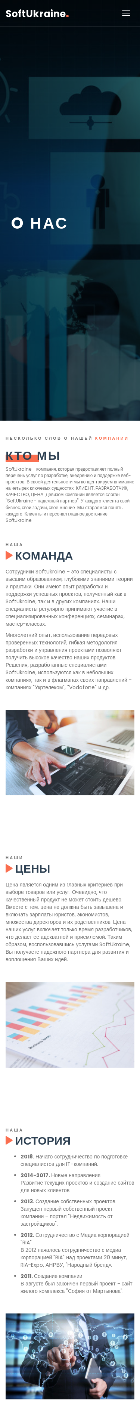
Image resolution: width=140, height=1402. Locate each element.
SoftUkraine (37, 12)
